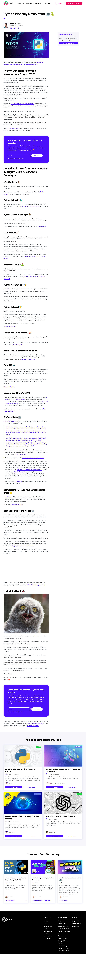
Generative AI (62, 936)
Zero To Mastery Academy (34, 723)
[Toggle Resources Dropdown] (38, 3)
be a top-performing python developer (22, 103)
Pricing (46, 923)
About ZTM (75, 921)
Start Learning (14, 787)
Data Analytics (62, 938)
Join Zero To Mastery (74, 3)
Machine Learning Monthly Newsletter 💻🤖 (70, 878)
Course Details (31, 787)
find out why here (17, 344)
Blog (45, 928)
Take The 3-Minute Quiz (68, 43)
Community (47, 3)
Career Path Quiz (63, 926)
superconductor (20, 399)
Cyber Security (62, 946)
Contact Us (75, 926)
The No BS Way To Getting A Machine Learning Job (42, 878)
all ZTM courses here (33, 725)
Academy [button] (21, 3)
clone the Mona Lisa (16, 504)
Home (46, 921)
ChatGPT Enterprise (20, 472)
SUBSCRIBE (37, 155)
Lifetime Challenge (64, 948)
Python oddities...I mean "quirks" (29, 206)
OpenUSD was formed (11, 421)
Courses (60, 921)
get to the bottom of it (28, 359)
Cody (35, 636)
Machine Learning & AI (64, 932)
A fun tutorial (7, 289)
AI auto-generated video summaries (33, 457)
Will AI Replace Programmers (36, 585)
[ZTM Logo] (7, 921)
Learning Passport (63, 950)
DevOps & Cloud (63, 941)
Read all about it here (10, 326)
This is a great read (20, 454)
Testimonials (28, 3)
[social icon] (11, 28)
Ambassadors (76, 923)
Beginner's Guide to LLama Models (22, 546)
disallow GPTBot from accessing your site (29, 469)
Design (60, 943)
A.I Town (7, 497)
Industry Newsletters (48, 935)
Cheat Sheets (48, 931)
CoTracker (19, 481)
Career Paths (62, 923)
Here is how (42, 226)
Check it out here (9, 387)
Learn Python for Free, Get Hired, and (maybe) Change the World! (15, 878)
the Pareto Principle (13, 128)
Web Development (63, 928)
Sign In (60, 3)
